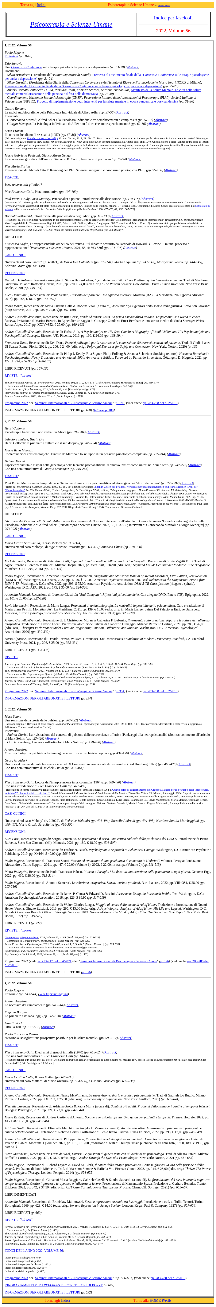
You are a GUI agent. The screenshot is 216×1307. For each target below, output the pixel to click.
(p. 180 (119, 403)
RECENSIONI (15, 273)
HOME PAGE (164, 5)
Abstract (132, 67)
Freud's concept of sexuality (42, 138)
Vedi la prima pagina (53, 994)
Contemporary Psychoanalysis (21, 937)
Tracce (11, 177)
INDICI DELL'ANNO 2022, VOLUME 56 (34, 1250)
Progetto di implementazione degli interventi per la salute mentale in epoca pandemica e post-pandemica (107, 101)
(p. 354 (119, 691)
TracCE (11, 1045)
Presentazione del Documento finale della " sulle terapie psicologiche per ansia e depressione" (83, 86)
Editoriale (11, 56)
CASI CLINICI (15, 255)
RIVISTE (11, 375)
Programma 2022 (16, 403)
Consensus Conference (26, 67)
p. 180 (109, 410)
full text (99, 410)
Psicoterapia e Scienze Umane (71, 24)
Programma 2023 (16, 1278)
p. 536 (164, 961)
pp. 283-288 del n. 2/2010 (160, 403)
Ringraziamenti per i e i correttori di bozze (54, 1285)
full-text (26, 375)
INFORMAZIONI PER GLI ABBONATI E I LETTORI (42, 698)
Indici (41, 5)
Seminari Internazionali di (73, 403)
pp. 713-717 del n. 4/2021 (54, 961)
